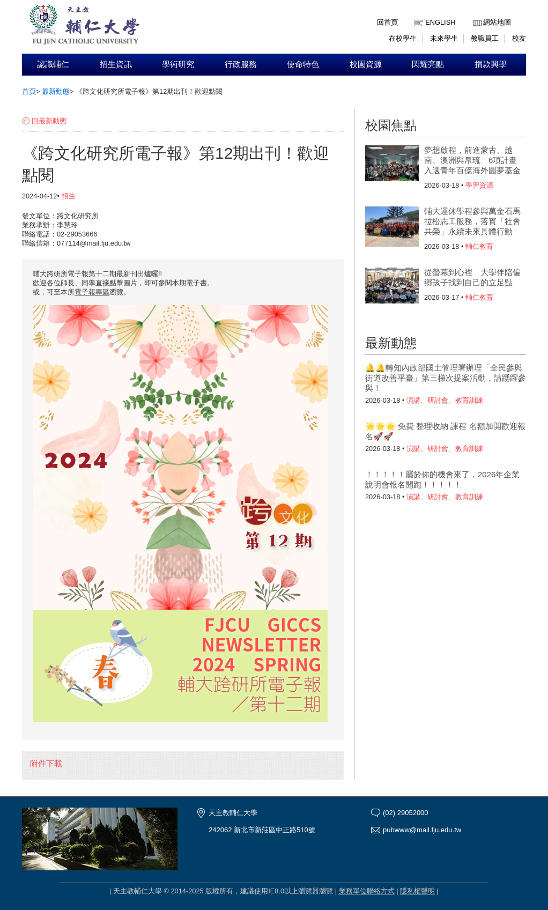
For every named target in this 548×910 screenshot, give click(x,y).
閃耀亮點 (428, 64)
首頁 (29, 91)
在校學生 (403, 38)
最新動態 (56, 91)
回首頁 (387, 22)
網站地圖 (497, 22)
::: (475, 14)
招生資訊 (116, 64)
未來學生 (444, 38)
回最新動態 (49, 121)
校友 (519, 38)
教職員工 (485, 38)
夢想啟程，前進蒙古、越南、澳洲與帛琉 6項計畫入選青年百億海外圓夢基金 (472, 160)
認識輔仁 (53, 64)
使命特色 (303, 64)
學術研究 (178, 64)
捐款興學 (491, 64)
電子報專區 (92, 292)
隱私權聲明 (417, 891)
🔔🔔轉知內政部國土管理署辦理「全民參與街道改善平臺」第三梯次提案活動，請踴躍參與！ (445, 378)
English (440, 22)
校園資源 (366, 64)
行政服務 (241, 64)
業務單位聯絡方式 (367, 891)
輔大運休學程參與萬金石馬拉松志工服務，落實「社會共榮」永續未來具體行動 (472, 221)
